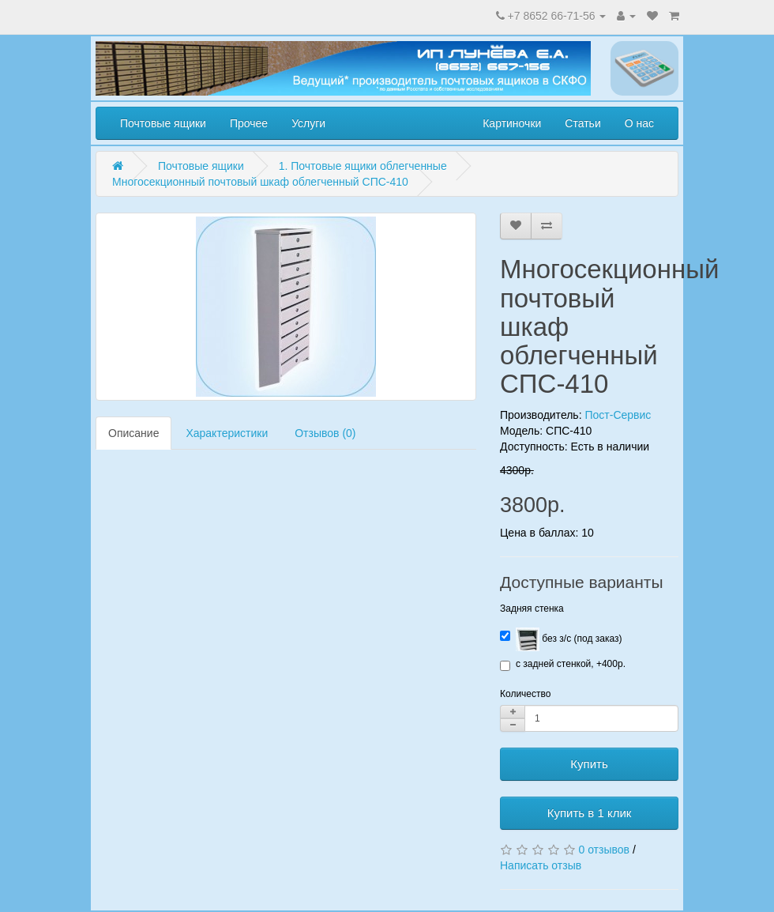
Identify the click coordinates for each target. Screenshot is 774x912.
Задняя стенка (532, 608)
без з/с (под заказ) (561, 639)
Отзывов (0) (325, 433)
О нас (639, 123)
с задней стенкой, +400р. (563, 664)
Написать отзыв (540, 865)
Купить (588, 764)
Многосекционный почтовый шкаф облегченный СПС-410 (260, 181)
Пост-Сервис (617, 415)
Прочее (249, 123)
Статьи (582, 123)
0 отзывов (603, 849)
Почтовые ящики (163, 123)
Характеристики (227, 433)
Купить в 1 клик (589, 813)
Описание (133, 433)
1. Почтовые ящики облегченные (363, 166)
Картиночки (512, 123)
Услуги (308, 123)
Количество (525, 693)
